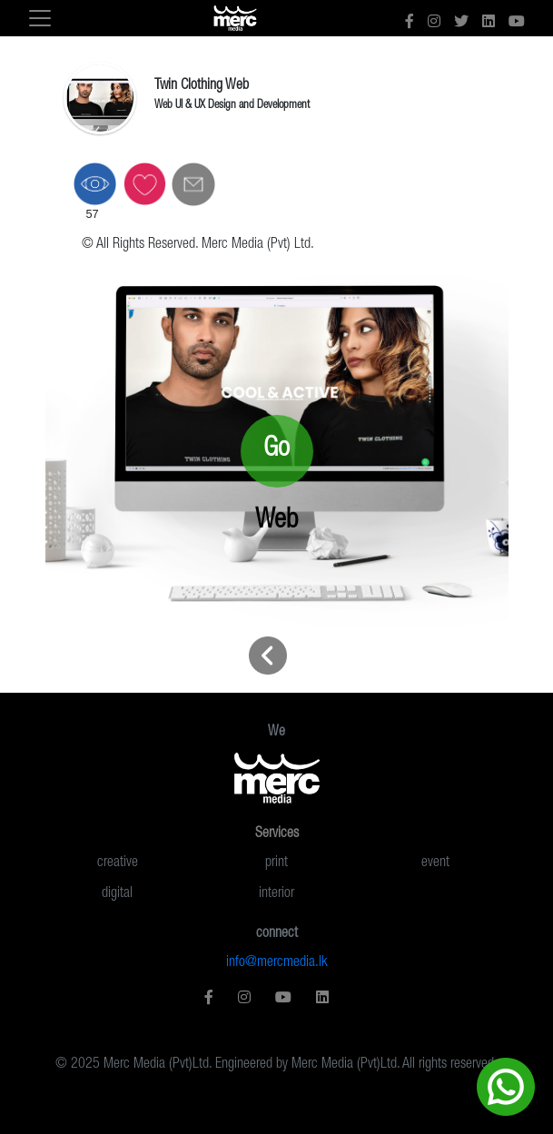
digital (117, 894)
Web (276, 521)
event (435, 863)
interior (276, 894)
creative (117, 863)
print (276, 863)
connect (277, 934)
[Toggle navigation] (40, 18)
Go (276, 450)
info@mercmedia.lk (277, 963)
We (276, 732)
